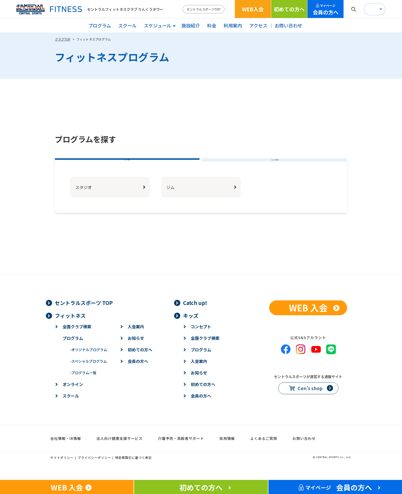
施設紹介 (191, 25)
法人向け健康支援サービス (119, 451)
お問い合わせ (288, 25)
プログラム (99, 25)
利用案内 (233, 25)
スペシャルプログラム (88, 374)
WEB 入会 (308, 320)
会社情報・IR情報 (65, 451)
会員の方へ (325, 9)
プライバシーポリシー (94, 470)
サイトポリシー (62, 470)
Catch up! (195, 315)
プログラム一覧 (83, 385)
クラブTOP (63, 39)
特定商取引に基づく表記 (133, 470)
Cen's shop (310, 401)
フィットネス (70, 328)
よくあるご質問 (263, 451)
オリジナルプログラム (88, 362)
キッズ (190, 328)
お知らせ (136, 351)
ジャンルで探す (275, 166)
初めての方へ (289, 9)
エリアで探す (127, 166)
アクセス (258, 25)
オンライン (73, 397)
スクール (127, 25)
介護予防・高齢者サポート (181, 451)
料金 (211, 25)
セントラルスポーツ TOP (84, 315)
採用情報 (227, 451)
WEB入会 (253, 9)
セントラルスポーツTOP (203, 9)
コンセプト (201, 339)
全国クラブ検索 (77, 339)
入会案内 (136, 339)
